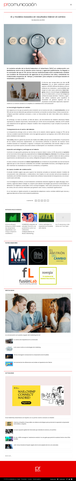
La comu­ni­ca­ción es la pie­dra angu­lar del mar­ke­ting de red (22, 335)
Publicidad (62, 479)
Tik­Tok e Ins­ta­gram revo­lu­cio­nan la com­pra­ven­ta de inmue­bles (31, 355)
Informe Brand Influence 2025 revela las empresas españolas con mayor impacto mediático (13, 228)
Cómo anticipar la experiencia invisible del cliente (46, 226)
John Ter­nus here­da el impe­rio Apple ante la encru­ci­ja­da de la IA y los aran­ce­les (36, 445)
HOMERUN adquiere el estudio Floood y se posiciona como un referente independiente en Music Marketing (29, 228)
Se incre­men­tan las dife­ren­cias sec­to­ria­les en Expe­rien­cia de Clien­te (33, 362)
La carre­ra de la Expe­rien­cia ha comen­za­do (26, 339)
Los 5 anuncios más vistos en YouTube (62, 225)
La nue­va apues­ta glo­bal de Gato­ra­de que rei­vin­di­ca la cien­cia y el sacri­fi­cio (35, 430)
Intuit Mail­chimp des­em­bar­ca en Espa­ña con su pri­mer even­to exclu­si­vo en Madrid (29, 417)
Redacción (53, 479)
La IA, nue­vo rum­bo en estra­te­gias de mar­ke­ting (27, 347)
